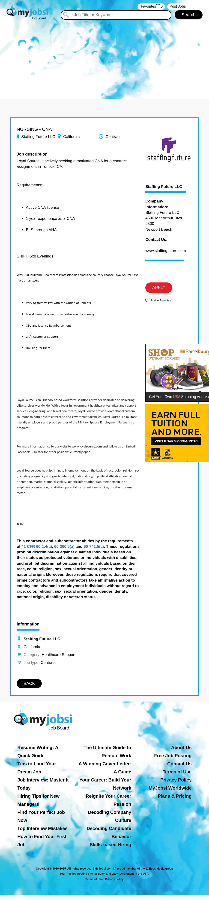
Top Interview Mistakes (42, 828)
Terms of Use (177, 771)
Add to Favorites (161, 300)
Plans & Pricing (175, 796)
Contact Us (179, 763)
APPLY (158, 287)
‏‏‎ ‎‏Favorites (151, 6)
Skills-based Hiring (110, 844)
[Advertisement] (104, 55)
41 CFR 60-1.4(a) (36, 546)
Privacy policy (114, 879)
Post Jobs (178, 6)
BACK (29, 683)
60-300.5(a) (64, 546)
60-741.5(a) (94, 546)
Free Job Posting (172, 755)
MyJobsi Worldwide (170, 788)
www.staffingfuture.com (165, 250)
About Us (181, 747)
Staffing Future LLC (163, 187)
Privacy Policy (176, 779)
